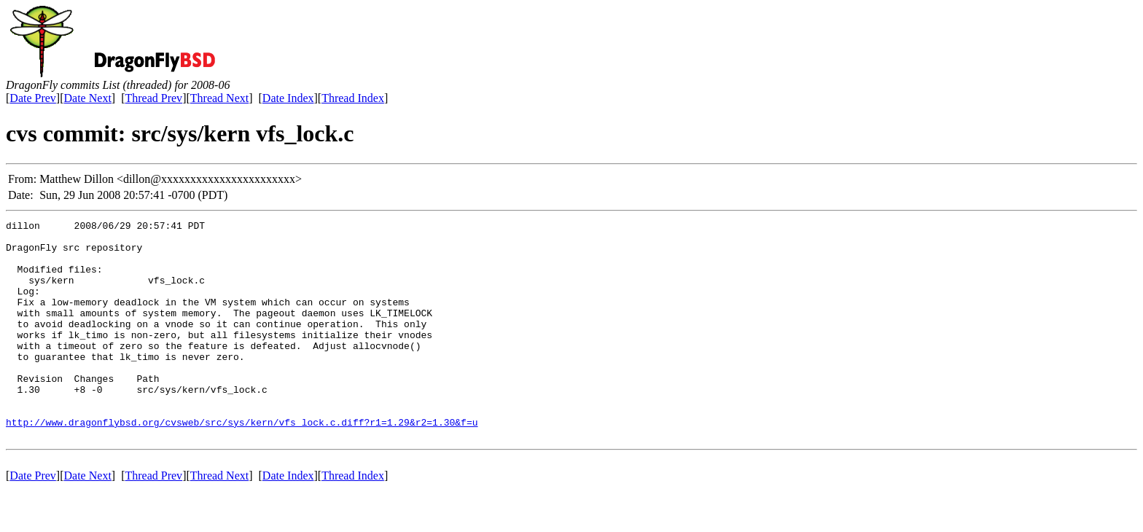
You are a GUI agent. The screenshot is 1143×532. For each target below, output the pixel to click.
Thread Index (352, 98)
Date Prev (32, 98)
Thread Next (219, 98)
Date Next (88, 98)
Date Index (288, 98)
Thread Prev (153, 98)
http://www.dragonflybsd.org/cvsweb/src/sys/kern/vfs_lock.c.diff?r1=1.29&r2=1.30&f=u (241, 463)
